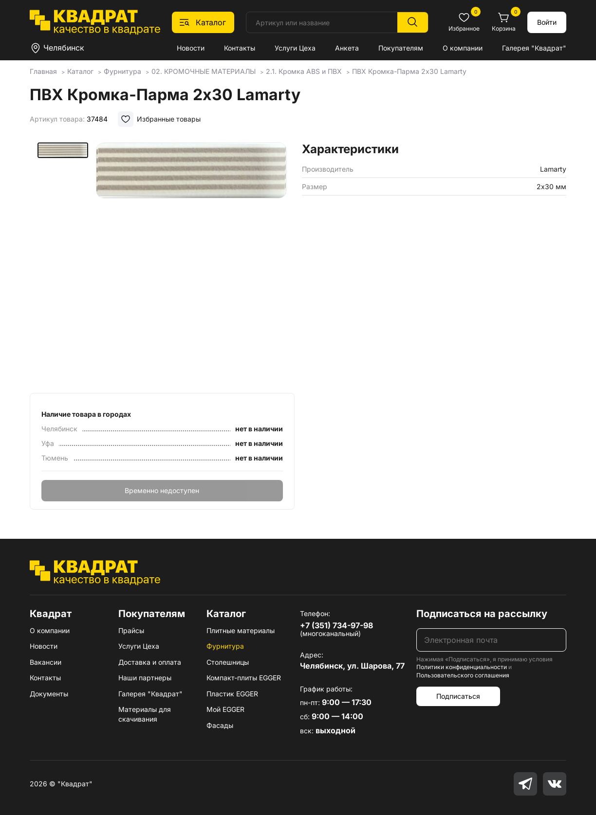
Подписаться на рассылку (481, 614)
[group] (191, 264)
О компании (463, 48)
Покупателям (400, 48)
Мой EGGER (225, 709)
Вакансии (45, 662)
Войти (547, 22)
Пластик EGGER (232, 694)
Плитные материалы (240, 630)
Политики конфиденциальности (461, 667)
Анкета (347, 48)
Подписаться (458, 696)
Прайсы (131, 630)
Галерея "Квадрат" (534, 48)
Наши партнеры (144, 677)
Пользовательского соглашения (462, 675)
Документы (49, 694)
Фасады (219, 725)
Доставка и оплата (149, 662)
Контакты (239, 48)
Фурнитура (225, 646)
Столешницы (227, 662)
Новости (191, 48)
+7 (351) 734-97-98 (336, 625)
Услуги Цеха (295, 48)
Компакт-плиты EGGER (243, 677)
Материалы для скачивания (144, 714)
